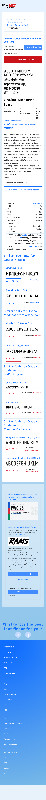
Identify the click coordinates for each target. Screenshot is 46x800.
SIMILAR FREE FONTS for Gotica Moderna (23, 190)
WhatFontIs (9, 19)
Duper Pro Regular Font (18, 346)
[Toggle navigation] (41, 6)
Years (6, 734)
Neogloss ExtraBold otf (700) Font (23, 437)
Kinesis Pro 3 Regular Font (19, 323)
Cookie (6, 763)
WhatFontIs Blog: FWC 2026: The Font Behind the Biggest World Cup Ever (22, 497)
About (6, 768)
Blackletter (37, 203)
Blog (5, 668)
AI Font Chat (9, 663)
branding (18, 238)
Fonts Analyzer (10, 673)
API (5, 705)
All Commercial (15, 22)
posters (25, 235)
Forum (6, 718)
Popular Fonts (9, 739)
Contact (7, 773)
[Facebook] (18, 635)
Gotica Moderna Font (16, 383)
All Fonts (23, 19)
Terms (6, 758)
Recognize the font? (23, 574)
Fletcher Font (12, 402)
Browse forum (23, 579)
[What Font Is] (9, 6)
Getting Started (10, 694)
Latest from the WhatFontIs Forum (22, 527)
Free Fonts (8, 700)
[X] (28, 635)
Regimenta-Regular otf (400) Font (23, 458)
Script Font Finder (11, 744)
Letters (7, 729)
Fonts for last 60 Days (13, 723)
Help (5, 684)
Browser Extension (11, 657)
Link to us (7, 652)
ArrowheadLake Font (16, 290)
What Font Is (9, 647)
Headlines (33, 246)
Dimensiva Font (14, 268)
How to (6, 689)
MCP (5, 710)
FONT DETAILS (13, 281)
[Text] (13, 47)
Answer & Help (19, 534)
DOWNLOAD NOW (23, 59)
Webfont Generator (23, 592)
